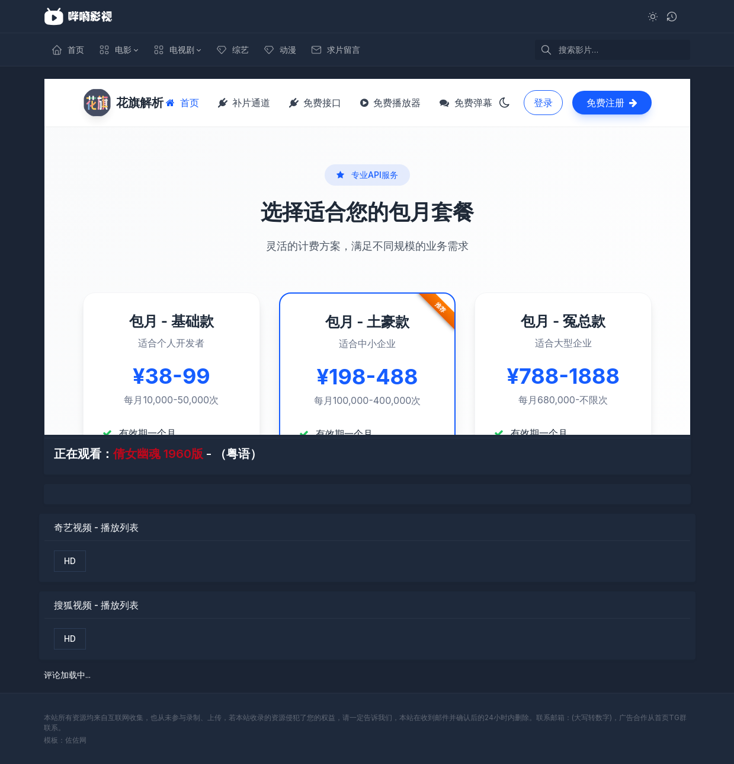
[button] (118, 50)
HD (70, 561)
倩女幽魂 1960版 (158, 454)
